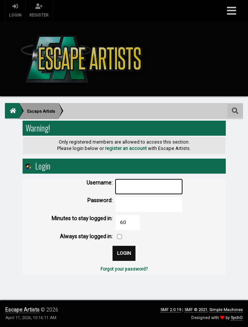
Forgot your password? (124, 269)
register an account (126, 148)
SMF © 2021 (195, 309)
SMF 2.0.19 (170, 309)
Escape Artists (22, 310)
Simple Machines (226, 309)
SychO (237, 317)
